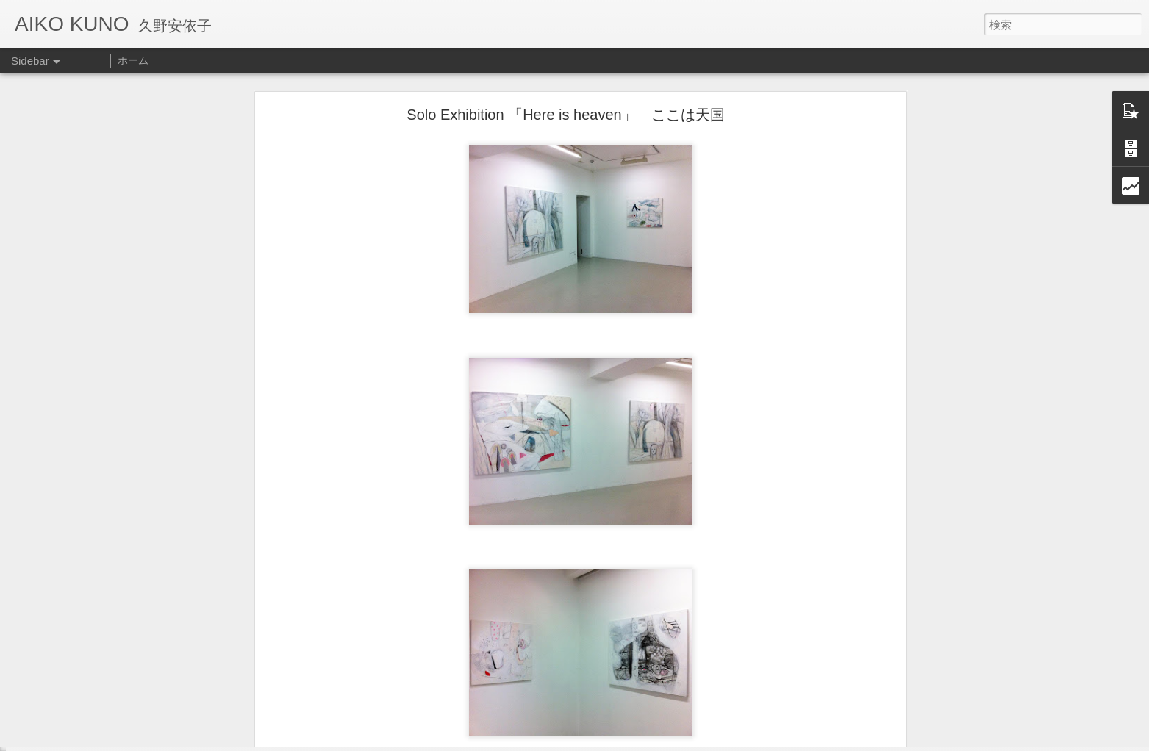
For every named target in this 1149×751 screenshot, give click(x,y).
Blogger (638, 741)
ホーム (133, 60)
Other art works (66, 718)
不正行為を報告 (684, 741)
